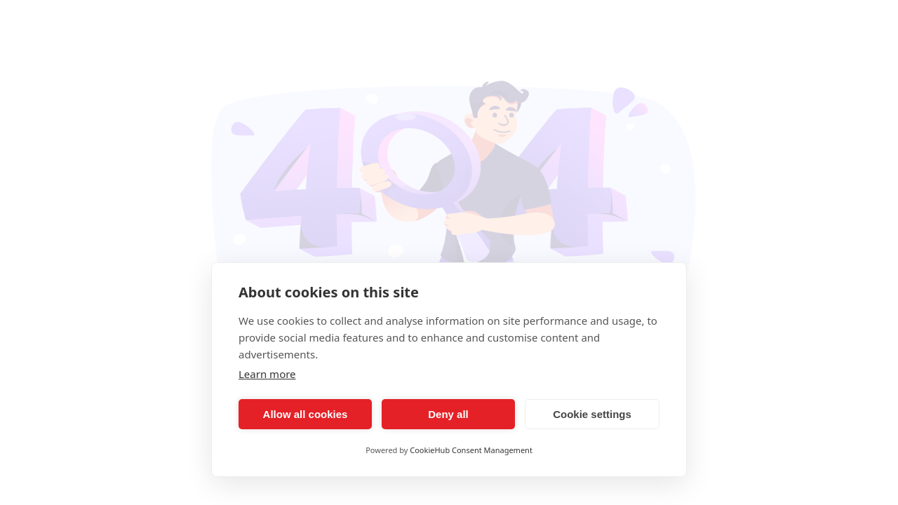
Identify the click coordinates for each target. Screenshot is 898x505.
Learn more (267, 374)
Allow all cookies (305, 414)
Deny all (448, 414)
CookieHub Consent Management (471, 450)
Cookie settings (592, 414)
